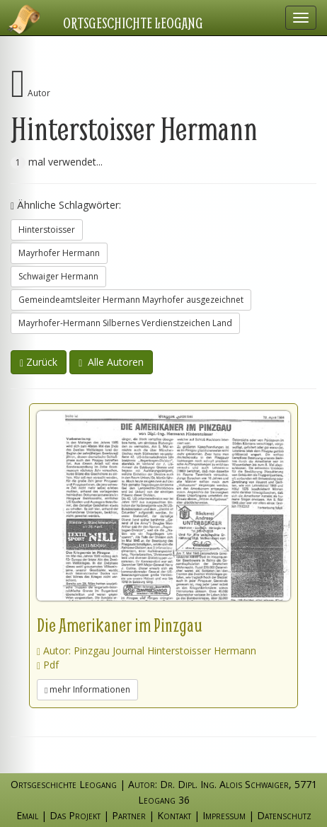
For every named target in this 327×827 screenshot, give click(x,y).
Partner (129, 815)
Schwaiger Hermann (58, 276)
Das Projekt (75, 815)
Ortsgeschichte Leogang (133, 22)
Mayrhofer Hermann (59, 253)
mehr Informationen (87, 689)
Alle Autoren (111, 362)
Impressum (224, 815)
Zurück (38, 362)
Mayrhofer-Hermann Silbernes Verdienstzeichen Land (125, 323)
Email (27, 815)
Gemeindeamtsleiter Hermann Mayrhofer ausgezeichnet (130, 300)
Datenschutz (284, 815)
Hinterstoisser (46, 230)
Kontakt (174, 815)
